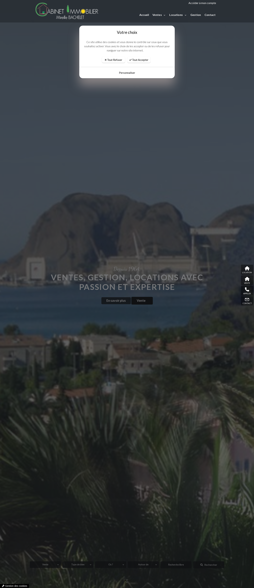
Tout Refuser (113, 53)
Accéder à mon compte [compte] (202, 3)
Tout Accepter (138, 53)
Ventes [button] (157, 14)
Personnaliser (127, 66)
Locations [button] (176, 14)
